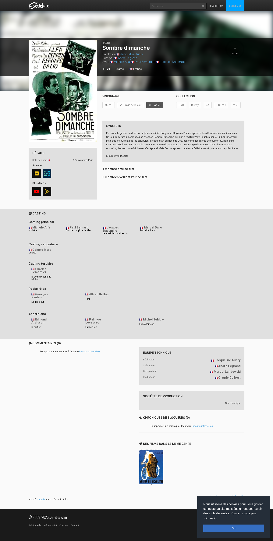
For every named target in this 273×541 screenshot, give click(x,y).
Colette (32, 252)
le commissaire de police (41, 277)
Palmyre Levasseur (93, 321)
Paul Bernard (143, 62)
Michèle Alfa (122, 62)
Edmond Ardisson (39, 321)
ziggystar (41, 499)
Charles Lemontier (38, 270)
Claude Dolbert (229, 377)
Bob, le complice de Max (78, 230)
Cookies (63, 525)
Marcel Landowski (227, 371)
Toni (87, 299)
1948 (106, 43)
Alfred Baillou (98, 294)
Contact (75, 525)
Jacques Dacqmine (173, 62)
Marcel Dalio (153, 227)
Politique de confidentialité (43, 525)
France (135, 69)
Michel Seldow (153, 319)
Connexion (235, 6)
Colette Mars (41, 250)
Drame (120, 69)
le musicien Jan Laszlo (115, 233)
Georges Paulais (39, 295)
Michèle (33, 230)
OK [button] (234, 528)
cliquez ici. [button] (211, 518)
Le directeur (37, 302)
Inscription (216, 6)
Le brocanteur (146, 324)
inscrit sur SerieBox (89, 351)
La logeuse (91, 327)
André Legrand (127, 58)
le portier (36, 327)
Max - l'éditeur (147, 230)
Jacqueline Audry (131, 54)
